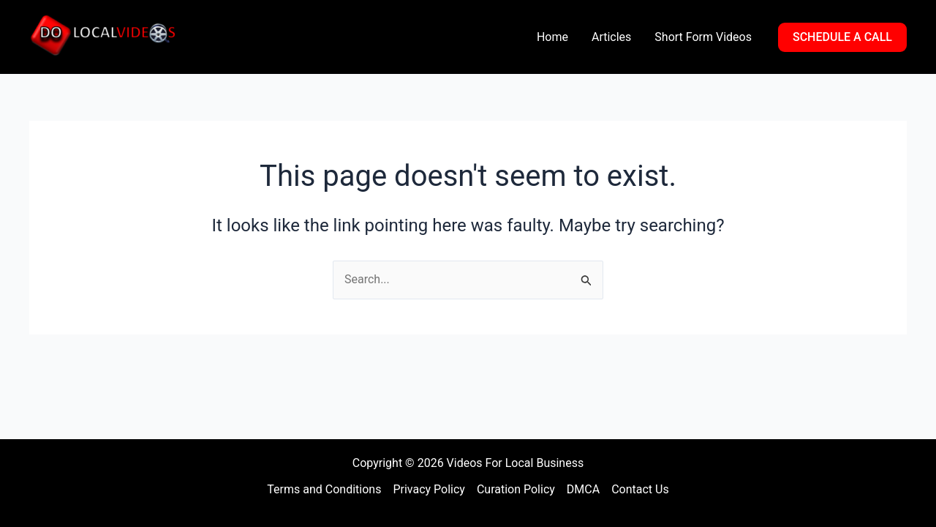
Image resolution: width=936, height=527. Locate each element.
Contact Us (640, 489)
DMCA (583, 489)
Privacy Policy (429, 489)
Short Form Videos (703, 37)
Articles (611, 37)
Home (552, 37)
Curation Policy (516, 489)
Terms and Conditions (324, 489)
